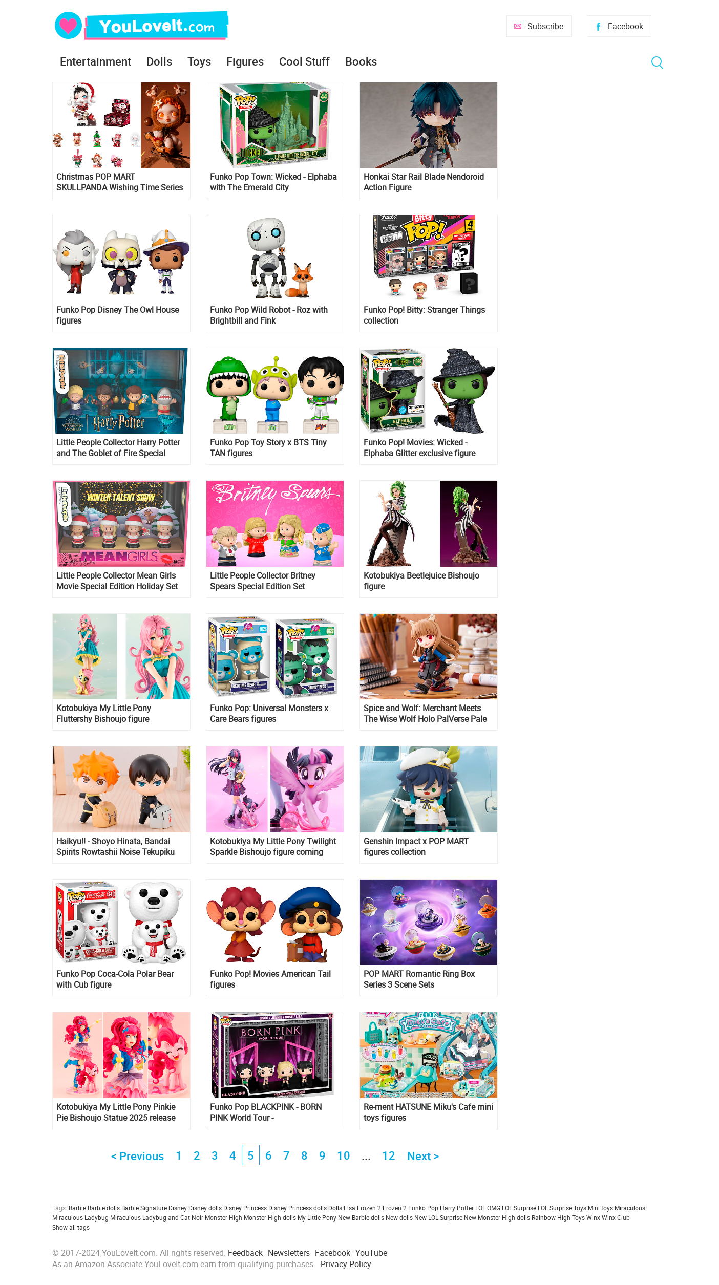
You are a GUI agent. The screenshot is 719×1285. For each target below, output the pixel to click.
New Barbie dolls (361, 1217)
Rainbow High (551, 1217)
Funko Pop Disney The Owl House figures (117, 315)
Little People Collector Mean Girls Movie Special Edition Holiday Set (117, 581)
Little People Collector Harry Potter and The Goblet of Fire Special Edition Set (118, 448)
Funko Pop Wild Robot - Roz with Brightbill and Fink (269, 315)
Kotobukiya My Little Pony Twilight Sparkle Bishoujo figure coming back (273, 847)
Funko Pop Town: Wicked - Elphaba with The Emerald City (273, 182)
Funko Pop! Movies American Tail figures (270, 979)
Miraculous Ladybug (80, 1217)
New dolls (399, 1217)
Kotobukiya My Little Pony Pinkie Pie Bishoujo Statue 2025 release (115, 1112)
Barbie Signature (144, 1208)
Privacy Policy (346, 1264)
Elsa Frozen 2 (362, 1208)
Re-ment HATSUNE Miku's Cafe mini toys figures (428, 1112)
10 (343, 1155)
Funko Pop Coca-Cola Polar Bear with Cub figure (115, 979)
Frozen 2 (395, 1208)
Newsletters (289, 1252)
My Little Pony (317, 1217)
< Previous (137, 1155)
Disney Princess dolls (297, 1208)
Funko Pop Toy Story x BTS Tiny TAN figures (268, 448)
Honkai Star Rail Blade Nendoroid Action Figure (424, 182)
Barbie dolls (104, 1208)
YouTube (371, 1252)
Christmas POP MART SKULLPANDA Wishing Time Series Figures (119, 182)
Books (361, 61)
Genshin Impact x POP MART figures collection (416, 847)
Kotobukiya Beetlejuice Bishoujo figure (421, 581)
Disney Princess (245, 1208)
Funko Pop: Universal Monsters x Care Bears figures (269, 713)
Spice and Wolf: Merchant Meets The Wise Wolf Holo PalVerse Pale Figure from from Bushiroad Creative (425, 713)
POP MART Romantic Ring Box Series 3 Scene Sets (419, 979)
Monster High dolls (270, 1217)
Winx (593, 1217)
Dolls (159, 61)
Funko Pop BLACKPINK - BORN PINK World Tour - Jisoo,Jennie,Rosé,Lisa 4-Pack (266, 1112)
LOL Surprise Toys (562, 1208)
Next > (423, 1155)
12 (388, 1155)
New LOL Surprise (438, 1217)
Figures (245, 61)
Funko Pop (423, 1208)
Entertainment (95, 61)
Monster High (223, 1217)
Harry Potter (457, 1208)
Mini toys (600, 1208)
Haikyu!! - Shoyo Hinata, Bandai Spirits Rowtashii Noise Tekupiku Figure (115, 847)
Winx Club (616, 1217)
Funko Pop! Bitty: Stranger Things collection (424, 315)
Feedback (245, 1252)
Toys (199, 61)
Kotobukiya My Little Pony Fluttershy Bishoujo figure (103, 713)
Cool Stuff (304, 61)
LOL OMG (487, 1208)
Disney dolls (205, 1208)
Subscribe (545, 26)
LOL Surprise (519, 1208)
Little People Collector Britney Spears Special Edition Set (262, 581)
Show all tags (71, 1227)
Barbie (77, 1208)
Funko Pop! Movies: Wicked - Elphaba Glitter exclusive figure (419, 448)
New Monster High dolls (497, 1217)
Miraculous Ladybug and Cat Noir (156, 1217)
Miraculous (630, 1208)
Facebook (625, 26)
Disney (177, 1208)
